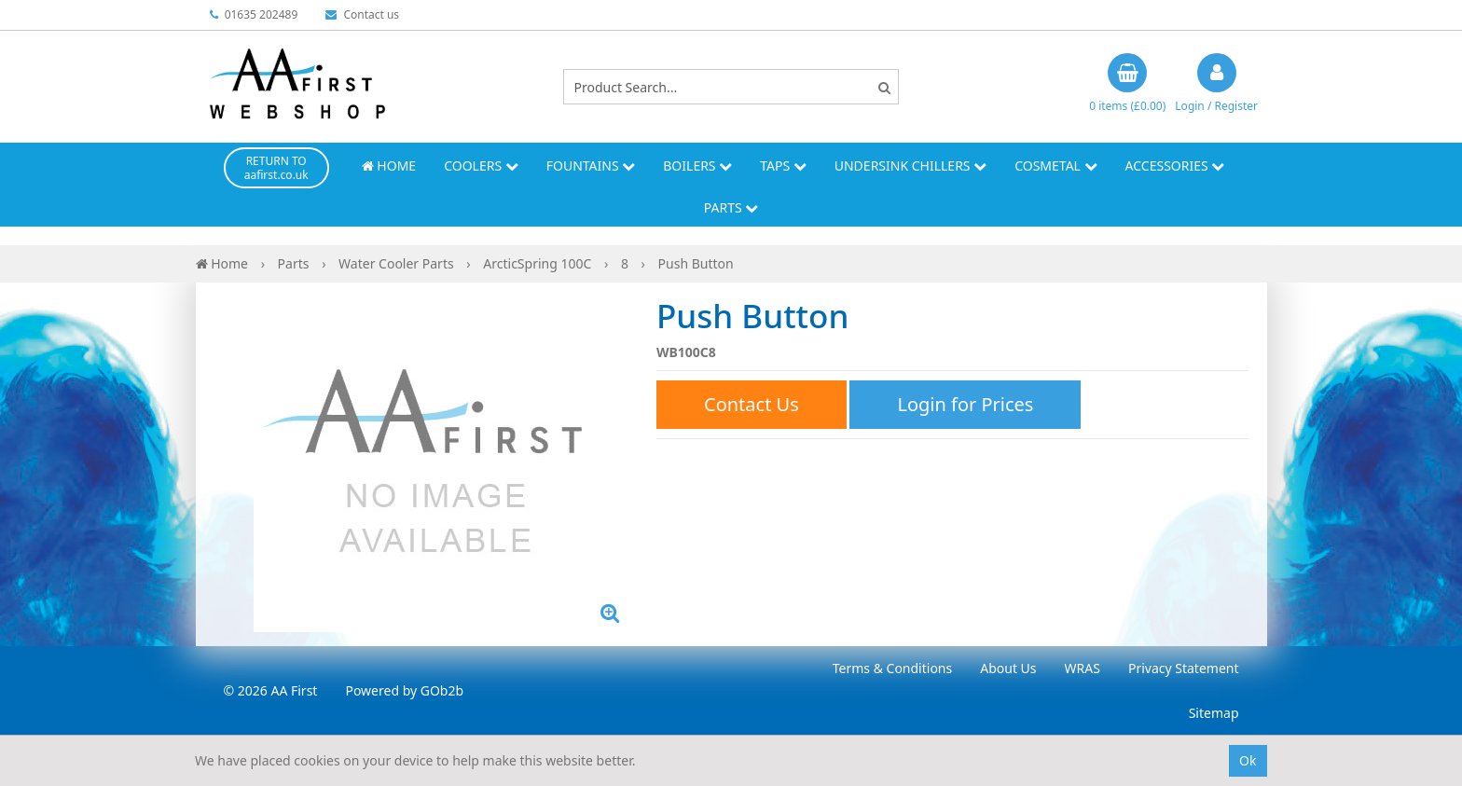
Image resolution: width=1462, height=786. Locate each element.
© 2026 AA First (271, 690)
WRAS (1082, 668)
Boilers (697, 165)
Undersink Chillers (910, 165)
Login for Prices (965, 404)
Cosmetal (1055, 165)
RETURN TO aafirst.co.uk (276, 168)
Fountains (591, 165)
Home (389, 165)
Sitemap (1214, 713)
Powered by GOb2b (404, 690)
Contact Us (751, 404)
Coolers (481, 165)
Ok (1247, 760)
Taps (783, 165)
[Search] (884, 87)
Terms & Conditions (893, 668)
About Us (1008, 668)
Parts (731, 207)
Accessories (1175, 165)
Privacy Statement (1183, 668)
